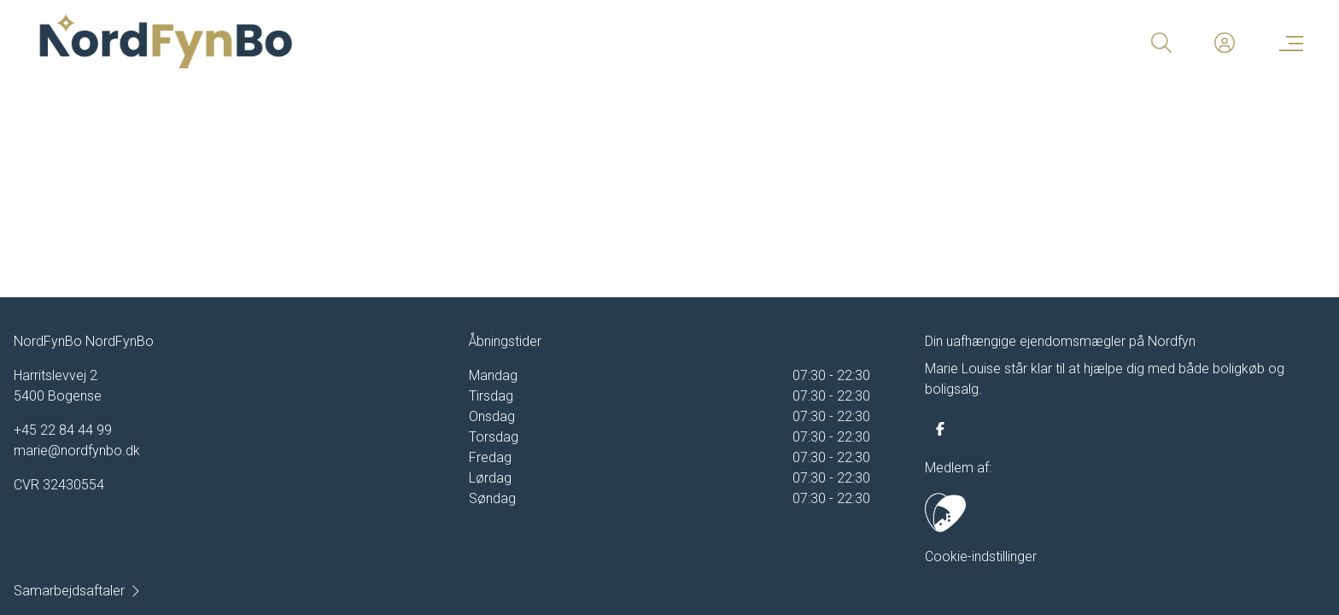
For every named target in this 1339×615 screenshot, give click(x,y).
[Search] (1161, 43)
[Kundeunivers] (1224, 43)
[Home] (352, 42)
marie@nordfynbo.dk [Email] (77, 450)
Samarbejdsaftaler (78, 591)
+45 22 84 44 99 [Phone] (63, 430)
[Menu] (1288, 43)
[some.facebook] (940, 428)
